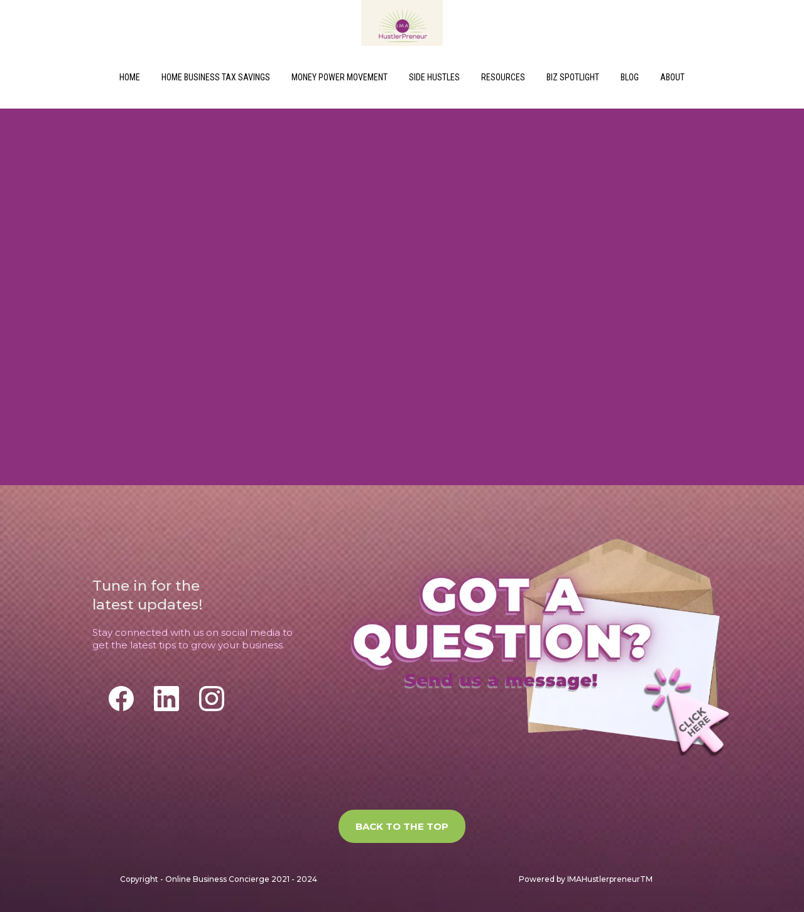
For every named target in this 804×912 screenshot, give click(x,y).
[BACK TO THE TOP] (402, 826)
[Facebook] (121, 698)
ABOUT (672, 77)
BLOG (630, 77)
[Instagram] (211, 698)
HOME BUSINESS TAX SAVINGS (215, 77)
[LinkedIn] (166, 698)
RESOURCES (503, 77)
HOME (129, 77)
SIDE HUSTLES (434, 77)
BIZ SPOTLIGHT (572, 77)
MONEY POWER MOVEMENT (339, 77)
